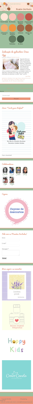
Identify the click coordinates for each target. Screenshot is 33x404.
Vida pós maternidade (17, 81)
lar (2, 79)
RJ (9, 81)
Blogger (29, 399)
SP (11, 81)
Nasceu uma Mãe (14, 79)
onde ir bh (22, 79)
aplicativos (4, 78)
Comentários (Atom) (9, 91)
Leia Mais (27, 76)
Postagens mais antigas (26, 88)
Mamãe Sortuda (15, 57)
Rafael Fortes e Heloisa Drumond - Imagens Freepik (19, 400)
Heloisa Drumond (26, 78)
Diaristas (10, 78)
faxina (19, 78)
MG (9, 79)
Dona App (15, 78)
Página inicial (10, 88)
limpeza (6, 79)
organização (5, 81)
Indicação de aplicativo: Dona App (15, 53)
